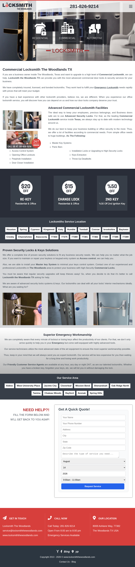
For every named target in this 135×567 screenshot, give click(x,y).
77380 (74, 237)
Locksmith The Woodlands (16, 526)
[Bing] (66, 552)
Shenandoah (100, 385)
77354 (54, 237)
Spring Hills (96, 393)
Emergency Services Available (64, 535)
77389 (125, 237)
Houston (11, 229)
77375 (64, 237)
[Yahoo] (57, 552)
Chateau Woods (52, 393)
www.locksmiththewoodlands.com (20, 535)
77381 (85, 237)
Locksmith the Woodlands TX (24, 78)
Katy (60, 229)
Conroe (96, 229)
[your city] (93, 435)
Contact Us (64, 562)
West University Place (28, 385)
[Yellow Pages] (77, 552)
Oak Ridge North (120, 385)
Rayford (69, 393)
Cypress (35, 229)
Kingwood (49, 229)
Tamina (36, 393)
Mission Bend (82, 385)
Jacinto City (50, 385)
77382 (95, 237)
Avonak (82, 393)
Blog (74, 562)
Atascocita (41, 237)
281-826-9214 (84, 6)
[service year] (93, 473)
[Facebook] (61, 552)
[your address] (93, 429)
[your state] (93, 441)
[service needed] (90, 454)
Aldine (9, 385)
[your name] (93, 417)
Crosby (10, 237)
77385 (115, 237)
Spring (23, 229)
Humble (71, 229)
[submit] (92, 486)
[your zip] (93, 448)
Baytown (123, 229)
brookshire (109, 229)
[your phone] (93, 423)
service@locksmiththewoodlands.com (22, 530)
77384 (105, 237)
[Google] (72, 552)
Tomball (83, 229)
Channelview (25, 237)
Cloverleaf (66, 385)
